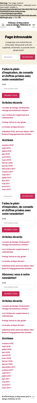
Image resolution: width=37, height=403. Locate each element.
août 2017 (6, 175)
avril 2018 (6, 157)
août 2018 (6, 148)
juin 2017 (6, 181)
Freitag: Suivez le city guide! (14, 122)
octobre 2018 (7, 145)
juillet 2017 (6, 178)
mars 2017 (6, 189)
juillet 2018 (6, 151)
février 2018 (7, 163)
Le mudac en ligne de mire (13, 127)
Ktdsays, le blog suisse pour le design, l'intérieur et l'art (18, 25)
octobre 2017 (7, 172)
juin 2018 (6, 154)
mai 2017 (6, 183)
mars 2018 (6, 160)
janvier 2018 (7, 166)
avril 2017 (6, 186)
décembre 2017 (8, 169)
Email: (4, 84)
